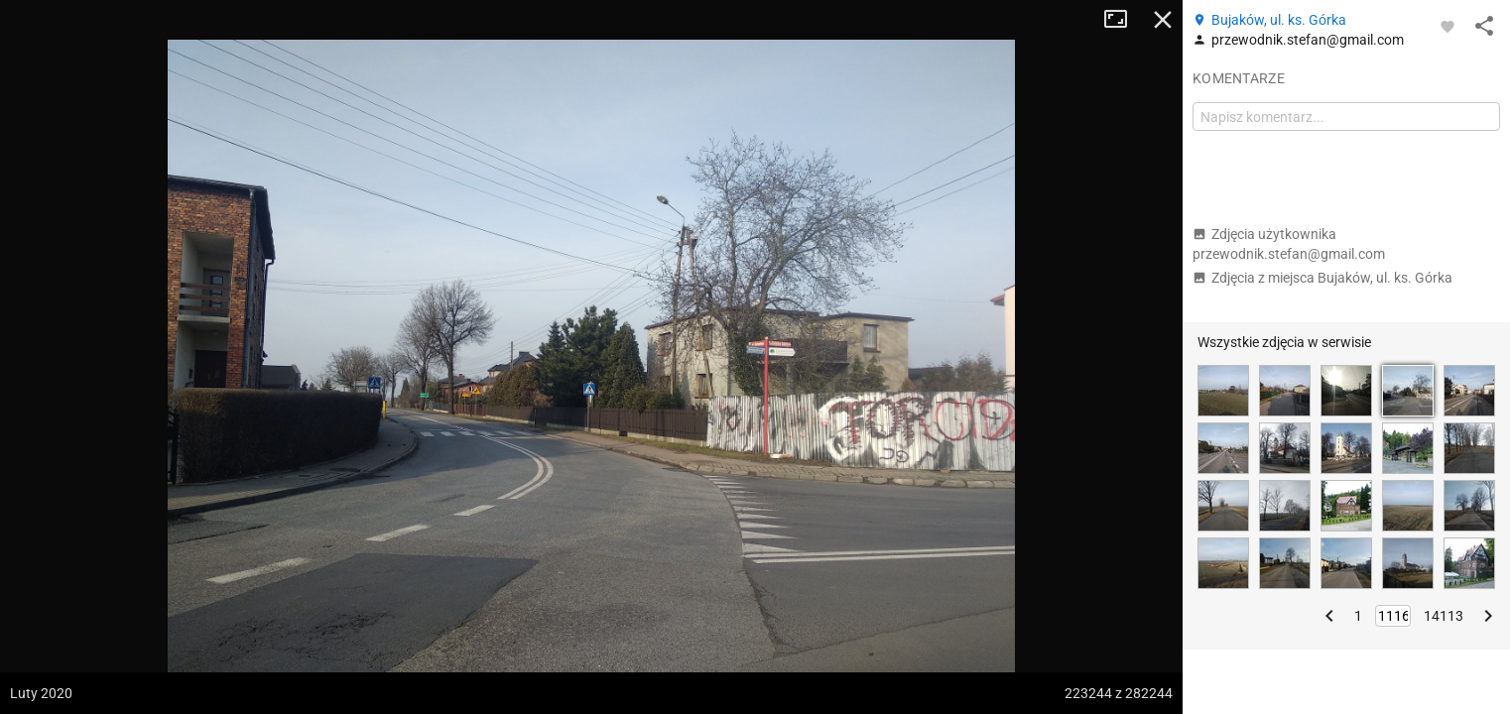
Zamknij (1163, 20)
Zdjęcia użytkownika (1289, 244)
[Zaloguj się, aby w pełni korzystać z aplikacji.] (1447, 26)
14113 (1443, 616)
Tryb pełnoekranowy (1123, 20)
